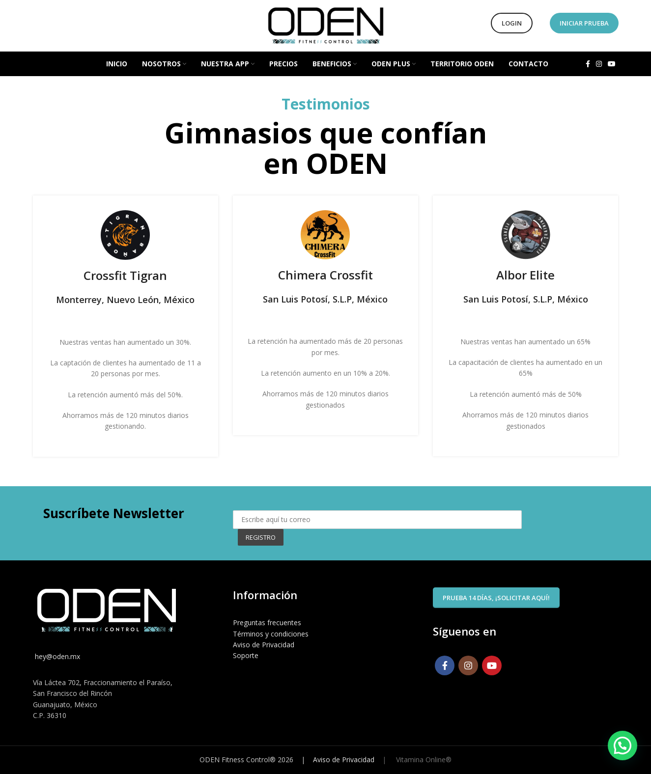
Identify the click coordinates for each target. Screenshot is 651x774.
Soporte (245, 655)
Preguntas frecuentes (267, 622)
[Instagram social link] (599, 63)
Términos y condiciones (271, 633)
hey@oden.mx (56, 656)
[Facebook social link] (588, 63)
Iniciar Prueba (584, 23)
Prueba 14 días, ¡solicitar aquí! (496, 597)
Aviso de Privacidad (263, 644)
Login (512, 23)
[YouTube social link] (612, 63)
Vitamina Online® (423, 759)
